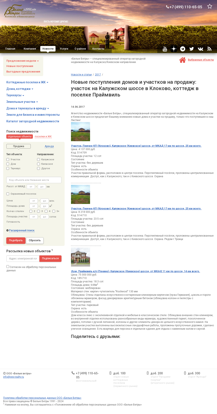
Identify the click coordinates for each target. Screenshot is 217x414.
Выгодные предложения (23, 71)
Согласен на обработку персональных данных (31, 268)
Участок (13, 159)
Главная (10, 48)
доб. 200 (156, 373)
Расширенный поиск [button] (22, 230)
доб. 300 (194, 373)
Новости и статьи (81, 74)
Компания (30, 48)
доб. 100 (119, 373)
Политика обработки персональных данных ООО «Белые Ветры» (42, 397)
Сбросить (35, 240)
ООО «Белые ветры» (19, 373)
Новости (47, 48)
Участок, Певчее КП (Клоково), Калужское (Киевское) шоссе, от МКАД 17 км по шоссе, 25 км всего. (136, 145)
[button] (19, 136)
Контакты (98, 48)
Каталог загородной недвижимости (32, 121)
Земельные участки (22, 101)
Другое (43, 168)
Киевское (45, 164)
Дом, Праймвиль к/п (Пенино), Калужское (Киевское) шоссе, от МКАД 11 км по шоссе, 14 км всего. (135, 271)
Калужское (45, 159)
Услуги (64, 48)
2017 (98, 74)
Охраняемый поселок (21, 193)
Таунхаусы (15, 95)
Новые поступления (19, 66)
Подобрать (16, 240)
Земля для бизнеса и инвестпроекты (33, 114)
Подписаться (50, 258)
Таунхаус (13, 168)
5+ (55, 211)
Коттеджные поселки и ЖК (27, 82)
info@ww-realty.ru (13, 376)
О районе (80, 48)
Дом (11, 164)
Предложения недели (22, 60)
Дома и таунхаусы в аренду (27, 108)
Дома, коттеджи (19, 89)
